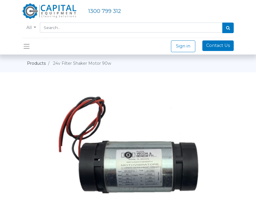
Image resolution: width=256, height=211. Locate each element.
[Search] (228, 28)
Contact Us (218, 45)
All (29, 27)
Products (36, 63)
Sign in (183, 46)
